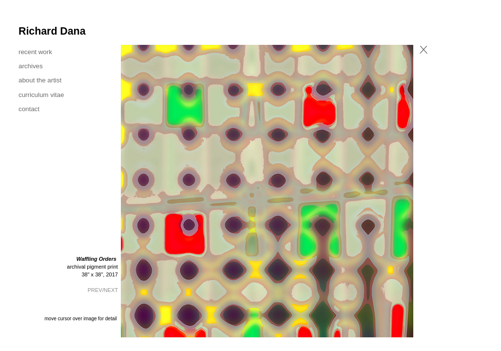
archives (31, 66)
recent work (35, 52)
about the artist (40, 80)
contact (29, 109)
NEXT (111, 290)
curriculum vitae (41, 94)
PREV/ (96, 290)
